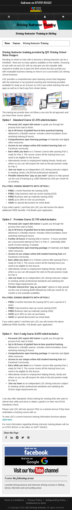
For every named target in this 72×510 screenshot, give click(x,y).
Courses (16, 43)
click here (7, 420)
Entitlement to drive (36, 503)
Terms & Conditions (14, 500)
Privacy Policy (35, 500)
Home (7, 43)
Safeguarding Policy (55, 500)
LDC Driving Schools (35, 507)
